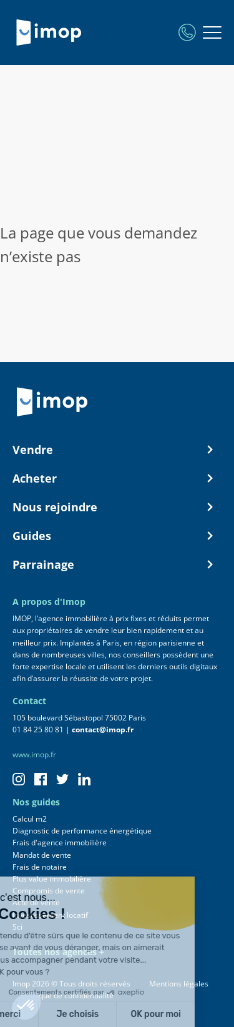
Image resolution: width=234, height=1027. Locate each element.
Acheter (117, 478)
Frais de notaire (39, 867)
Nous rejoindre (117, 507)
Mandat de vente (41, 855)
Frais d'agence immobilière (59, 842)
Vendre (117, 449)
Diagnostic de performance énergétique (82, 830)
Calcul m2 (29, 818)
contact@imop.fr (103, 729)
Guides (117, 535)
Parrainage (117, 564)
